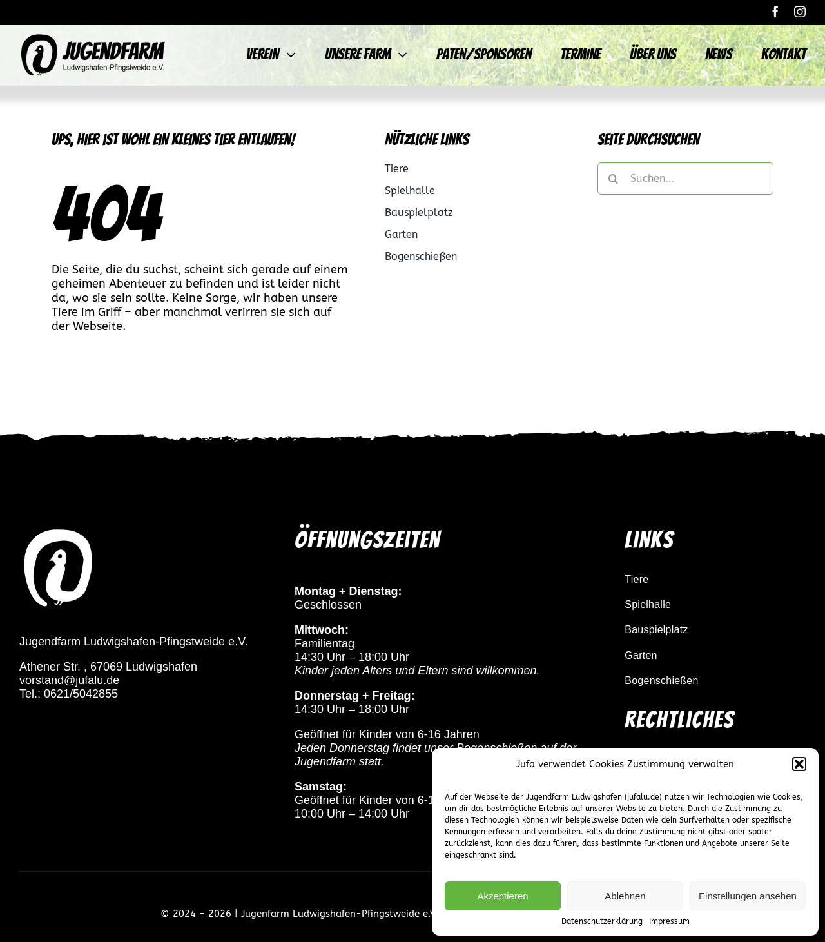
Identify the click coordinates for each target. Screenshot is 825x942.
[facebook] (775, 11)
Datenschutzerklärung (602, 921)
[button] (799, 764)
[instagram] (800, 11)
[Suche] (613, 178)
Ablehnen (625, 895)
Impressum (669, 921)
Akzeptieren (502, 895)
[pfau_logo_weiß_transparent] (58, 532)
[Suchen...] (685, 178)
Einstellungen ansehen (748, 895)
